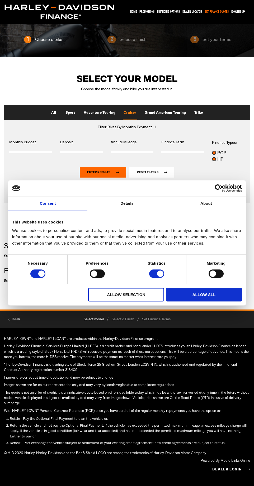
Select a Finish (123, 319)
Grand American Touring (165, 113)
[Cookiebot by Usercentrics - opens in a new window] (219, 188)
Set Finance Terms (156, 319)
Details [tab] (127, 203)
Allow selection (126, 295)
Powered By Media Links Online (225, 461)
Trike (198, 113)
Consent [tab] (48, 203)
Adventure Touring (99, 113)
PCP (219, 153)
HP (217, 159)
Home (133, 11)
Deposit (66, 142)
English (238, 11)
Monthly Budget (22, 142)
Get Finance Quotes (217, 11)
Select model (94, 319)
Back (16, 319)
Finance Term (172, 142)
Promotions (146, 11)
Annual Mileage (124, 142)
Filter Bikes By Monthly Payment (125, 127)
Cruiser (130, 113)
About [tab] (206, 203)
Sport (70, 113)
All (53, 113)
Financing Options (168, 11)
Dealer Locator (192, 11)
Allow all (204, 295)
